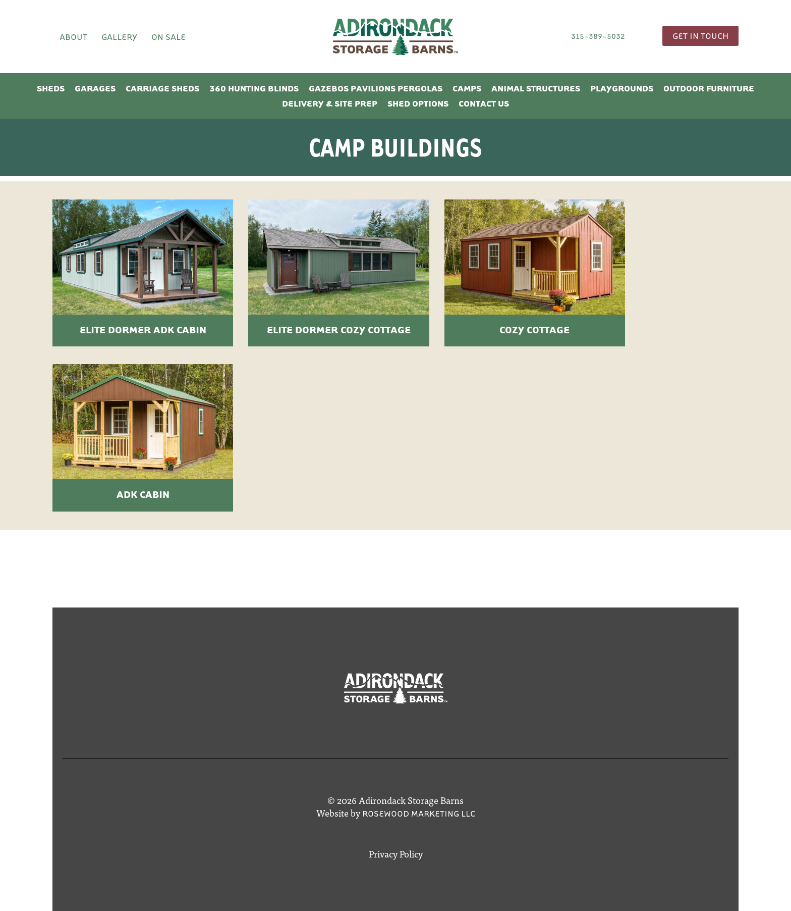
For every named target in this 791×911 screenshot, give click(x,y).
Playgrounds (621, 88)
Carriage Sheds (162, 88)
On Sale (168, 36)
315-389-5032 (598, 36)
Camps (467, 88)
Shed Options (417, 103)
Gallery (119, 36)
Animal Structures (535, 88)
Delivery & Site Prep (329, 103)
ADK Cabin (143, 494)
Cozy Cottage (534, 329)
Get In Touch (700, 35)
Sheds (51, 88)
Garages (95, 88)
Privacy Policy (396, 853)
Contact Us (484, 103)
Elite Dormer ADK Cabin (143, 329)
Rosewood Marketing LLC (418, 813)
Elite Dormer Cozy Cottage (339, 329)
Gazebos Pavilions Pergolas (375, 88)
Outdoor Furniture (708, 88)
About (73, 36)
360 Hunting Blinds (254, 88)
